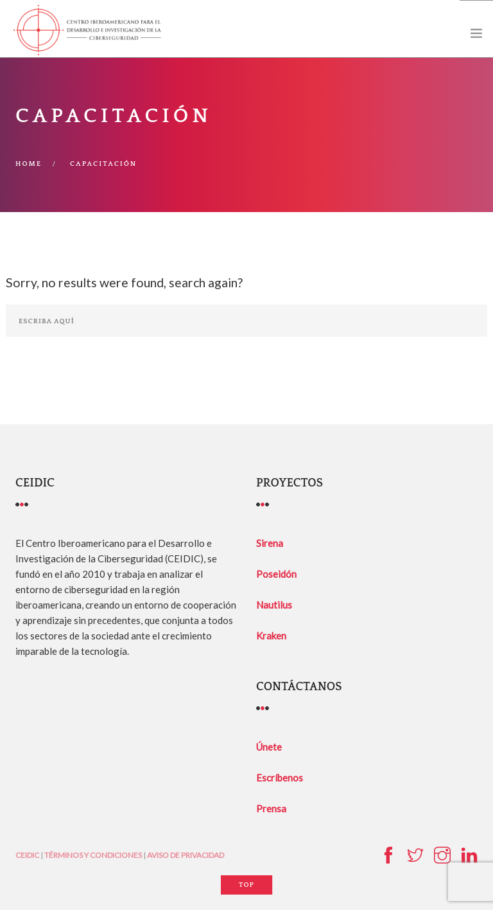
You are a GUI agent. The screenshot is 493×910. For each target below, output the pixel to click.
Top (246, 885)
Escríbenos (279, 777)
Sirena (269, 543)
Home (28, 164)
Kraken (271, 635)
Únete (269, 747)
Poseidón (276, 574)
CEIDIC (27, 855)
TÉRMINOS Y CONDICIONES (93, 855)
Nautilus (274, 605)
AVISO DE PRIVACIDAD (185, 855)
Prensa (271, 808)
